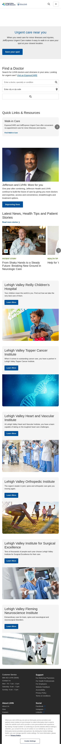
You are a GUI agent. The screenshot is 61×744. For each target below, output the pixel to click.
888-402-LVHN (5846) (10, 678)
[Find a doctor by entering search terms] (30, 82)
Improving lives (12, 204)
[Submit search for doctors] (30, 96)
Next (57, 126)
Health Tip (52, 259)
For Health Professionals (45, 681)
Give (4, 709)
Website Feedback (43, 687)
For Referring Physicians (45, 678)
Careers (5, 712)
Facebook (40, 706)
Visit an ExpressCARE (27, 75)
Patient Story (9, 259)
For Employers (41, 684)
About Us (5, 706)
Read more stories (10, 222)
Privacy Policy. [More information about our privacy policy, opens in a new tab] (16, 742)
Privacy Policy (41, 693)
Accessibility (40, 690)
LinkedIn (40, 712)
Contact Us (6, 681)
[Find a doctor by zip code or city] (30, 89)
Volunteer (5, 715)
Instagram (40, 709)
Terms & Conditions (43, 696)
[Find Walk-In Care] (30, 126)
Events (4, 721)
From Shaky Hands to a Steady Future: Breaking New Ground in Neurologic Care (21, 266)
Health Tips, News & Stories (12, 718)
